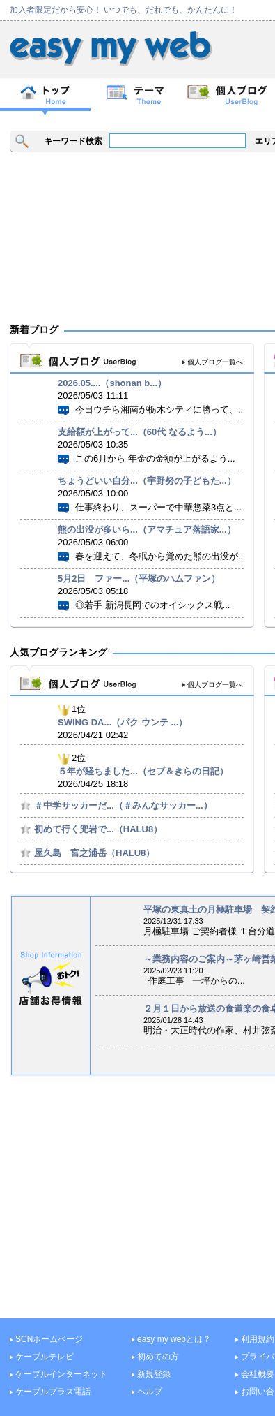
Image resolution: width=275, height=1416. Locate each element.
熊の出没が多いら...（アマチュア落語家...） (147, 529)
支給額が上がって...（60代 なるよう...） (139, 432)
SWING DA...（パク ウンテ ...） (122, 722)
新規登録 (154, 1374)
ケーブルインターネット (61, 1374)
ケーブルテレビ (44, 1357)
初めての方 (158, 1357)
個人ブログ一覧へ (215, 362)
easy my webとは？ (174, 1339)
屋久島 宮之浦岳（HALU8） (94, 853)
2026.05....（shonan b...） (112, 383)
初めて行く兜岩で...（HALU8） (98, 829)
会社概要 (257, 1374)
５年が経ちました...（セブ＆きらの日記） (143, 771)
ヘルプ (149, 1391)
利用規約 (257, 1339)
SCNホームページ (49, 1339)
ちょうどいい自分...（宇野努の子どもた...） (147, 480)
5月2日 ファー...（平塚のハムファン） (139, 578)
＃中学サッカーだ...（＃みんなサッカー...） (123, 805)
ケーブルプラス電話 (53, 1391)
